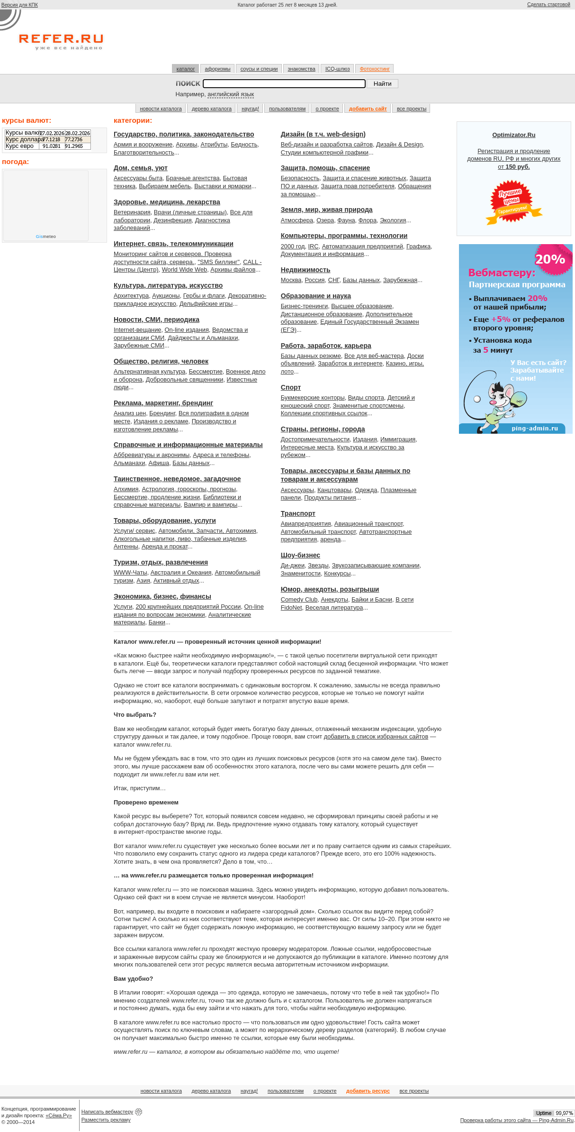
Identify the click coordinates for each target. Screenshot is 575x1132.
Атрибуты (214, 144)
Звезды (318, 565)
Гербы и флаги (204, 295)
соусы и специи (259, 69)
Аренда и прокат (165, 546)
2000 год (293, 246)
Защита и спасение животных (364, 178)
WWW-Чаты (130, 572)
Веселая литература (334, 607)
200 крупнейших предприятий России (188, 606)
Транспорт (298, 513)
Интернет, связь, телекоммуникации (174, 243)
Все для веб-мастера (374, 355)
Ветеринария (132, 212)
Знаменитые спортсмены (368, 405)
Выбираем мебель (165, 186)
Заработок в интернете (350, 363)
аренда (330, 539)
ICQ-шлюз (337, 69)
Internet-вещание (137, 329)
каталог (186, 69)
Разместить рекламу (106, 1120)
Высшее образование (361, 306)
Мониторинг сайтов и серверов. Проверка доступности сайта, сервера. (173, 257)
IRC (313, 246)
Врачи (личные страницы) (190, 212)
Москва (291, 279)
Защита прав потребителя (358, 186)
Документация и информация (322, 253)
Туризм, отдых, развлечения (161, 562)
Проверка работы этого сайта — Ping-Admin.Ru (517, 1120)
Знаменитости (301, 573)
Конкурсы (337, 573)
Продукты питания (330, 497)
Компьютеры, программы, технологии (344, 235)
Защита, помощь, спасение (325, 168)
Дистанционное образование (321, 314)
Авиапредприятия (306, 523)
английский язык (230, 94)
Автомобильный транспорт (318, 531)
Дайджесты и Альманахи (203, 337)
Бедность (244, 144)
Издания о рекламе (161, 421)
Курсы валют (24, 132)
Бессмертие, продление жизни (157, 497)
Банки (157, 622)
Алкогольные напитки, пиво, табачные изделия (180, 538)
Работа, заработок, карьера (326, 345)
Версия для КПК (19, 5)
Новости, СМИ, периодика (156, 319)
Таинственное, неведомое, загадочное (177, 479)
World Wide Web (184, 269)
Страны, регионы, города (323, 429)
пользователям (287, 108)
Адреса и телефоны (221, 454)
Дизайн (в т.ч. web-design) (323, 134)
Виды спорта (366, 397)
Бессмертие (206, 371)
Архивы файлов (232, 269)
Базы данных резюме (311, 355)
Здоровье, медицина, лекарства (167, 202)
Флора (368, 220)
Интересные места (307, 447)
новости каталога (161, 108)
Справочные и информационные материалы (188, 444)
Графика (418, 246)
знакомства (301, 69)
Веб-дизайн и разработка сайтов (327, 144)
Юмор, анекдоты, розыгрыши (330, 589)
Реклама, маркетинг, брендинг (163, 403)
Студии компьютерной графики (324, 152)
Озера (325, 220)
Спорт (291, 387)
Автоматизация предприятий (362, 246)
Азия (143, 580)
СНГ (334, 279)
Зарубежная (400, 279)
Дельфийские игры (206, 303)
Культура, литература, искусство (168, 285)
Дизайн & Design (399, 144)
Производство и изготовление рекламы (175, 425)
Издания (365, 439)
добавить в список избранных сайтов (376, 736)
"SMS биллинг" (219, 261)
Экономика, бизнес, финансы (162, 596)
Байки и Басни (371, 599)
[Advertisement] (287, 36)
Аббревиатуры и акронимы (151, 454)
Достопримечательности (315, 439)
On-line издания (187, 329)
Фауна (346, 220)
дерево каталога (212, 108)
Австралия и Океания (181, 572)
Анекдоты (334, 599)
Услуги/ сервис (134, 530)
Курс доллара (25, 139)
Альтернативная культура (150, 371)
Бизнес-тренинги (304, 306)
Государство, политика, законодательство (184, 134)
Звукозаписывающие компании (376, 565)
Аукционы (166, 295)
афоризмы (218, 69)
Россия (315, 279)
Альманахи (129, 462)
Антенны (126, 546)
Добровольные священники (185, 379)
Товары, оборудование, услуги (165, 520)
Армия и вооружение (143, 144)
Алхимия (126, 489)
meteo (46, 236)
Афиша (158, 462)
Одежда (366, 489)
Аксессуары (297, 489)
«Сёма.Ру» (59, 1115)
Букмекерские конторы (313, 397)
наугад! (250, 108)
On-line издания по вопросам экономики (189, 610)
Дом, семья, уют (141, 168)
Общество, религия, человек (161, 361)
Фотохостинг (375, 69)
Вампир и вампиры (210, 504)
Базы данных (190, 462)
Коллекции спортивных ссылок (324, 413)
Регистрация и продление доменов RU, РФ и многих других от (514, 178)
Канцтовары (334, 489)
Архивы (186, 144)
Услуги (123, 606)
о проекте (327, 108)
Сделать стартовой (548, 4)
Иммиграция (397, 439)
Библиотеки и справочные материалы (177, 501)
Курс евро (20, 146)
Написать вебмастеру (107, 1111)
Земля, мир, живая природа (327, 209)
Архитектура (131, 295)
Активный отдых (176, 580)
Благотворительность (144, 152)
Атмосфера (297, 220)
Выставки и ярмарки (223, 186)
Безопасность (300, 178)
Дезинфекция (172, 220)
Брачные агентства (192, 178)
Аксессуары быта (138, 178)
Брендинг (162, 413)
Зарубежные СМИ (139, 345)
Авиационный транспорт (368, 523)
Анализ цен (130, 413)
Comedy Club (299, 599)
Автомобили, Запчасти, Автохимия (207, 530)
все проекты (412, 108)
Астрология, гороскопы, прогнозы (189, 489)
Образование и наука (316, 296)
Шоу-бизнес (300, 555)
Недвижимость (306, 270)
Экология (393, 220)
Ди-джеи (293, 565)
